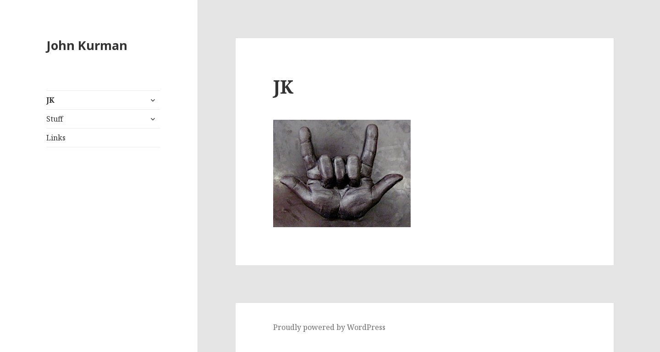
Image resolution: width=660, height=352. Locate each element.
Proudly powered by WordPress (329, 327)
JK (50, 100)
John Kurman (86, 45)
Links (56, 138)
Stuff (54, 119)
